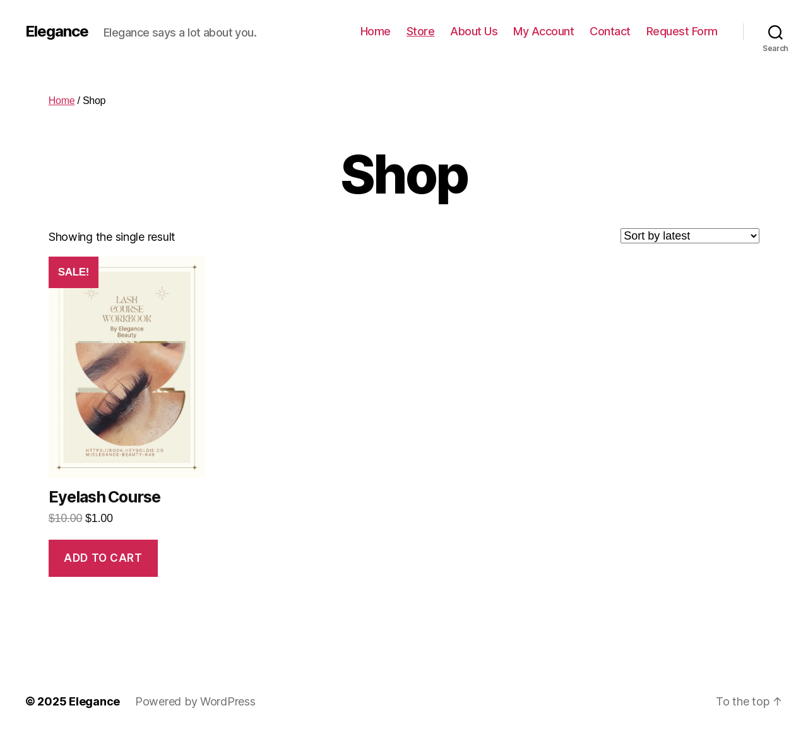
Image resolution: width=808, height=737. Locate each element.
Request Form (682, 31)
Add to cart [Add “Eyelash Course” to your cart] (103, 558)
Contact (610, 31)
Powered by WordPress (195, 701)
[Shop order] (690, 235)
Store (421, 31)
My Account (543, 31)
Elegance (56, 31)
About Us (473, 31)
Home (375, 31)
